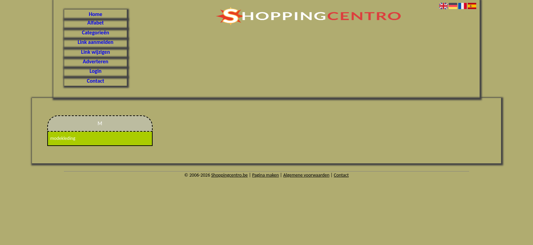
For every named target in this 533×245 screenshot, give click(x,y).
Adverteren (95, 61)
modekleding (62, 138)
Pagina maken (265, 175)
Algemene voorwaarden (306, 175)
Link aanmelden (95, 42)
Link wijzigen (95, 52)
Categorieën (95, 32)
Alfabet (95, 22)
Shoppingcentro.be (229, 175)
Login (95, 71)
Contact (95, 81)
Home (95, 14)
